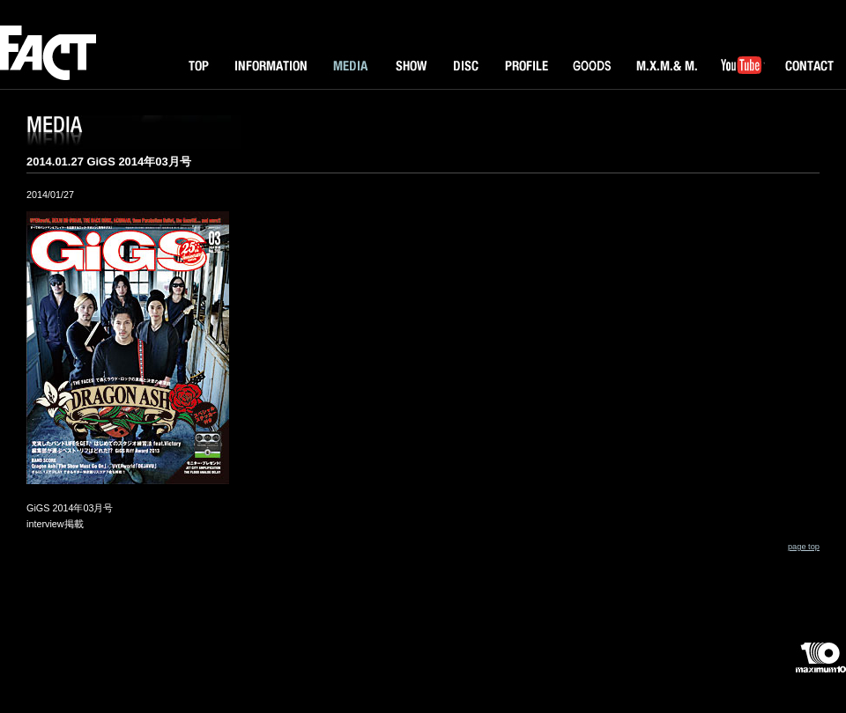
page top (804, 546)
